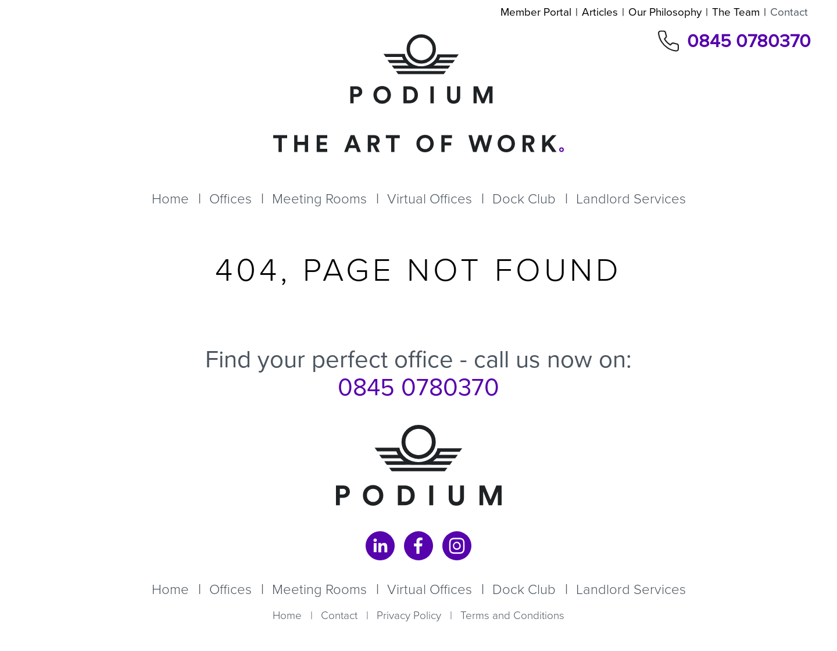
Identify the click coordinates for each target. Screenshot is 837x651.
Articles (600, 11)
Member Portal (535, 11)
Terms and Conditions (512, 615)
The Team (736, 11)
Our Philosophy (665, 11)
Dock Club (524, 198)
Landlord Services (631, 198)
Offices (230, 198)
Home (170, 198)
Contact (789, 11)
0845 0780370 (749, 41)
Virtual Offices (429, 198)
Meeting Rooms (319, 198)
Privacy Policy (409, 615)
